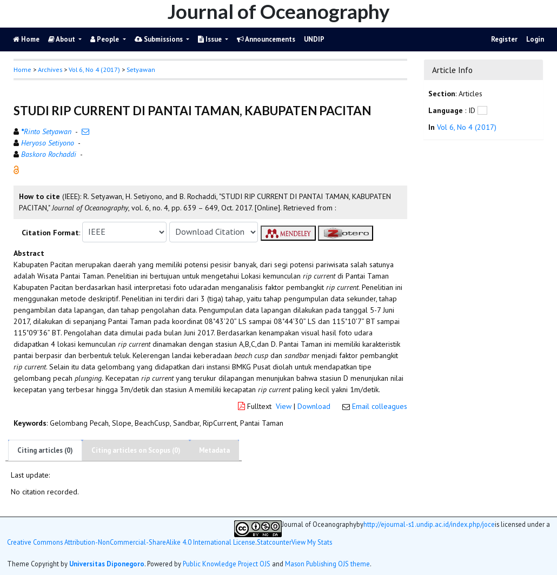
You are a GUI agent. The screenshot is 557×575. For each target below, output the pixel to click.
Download (313, 406)
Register (504, 39)
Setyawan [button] (141, 69)
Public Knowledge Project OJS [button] (226, 563)
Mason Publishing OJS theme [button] (327, 563)
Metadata (214, 450)
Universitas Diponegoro (106, 563)
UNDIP (314, 39)
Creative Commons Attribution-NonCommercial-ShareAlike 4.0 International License (131, 542)
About (62, 39)
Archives (50, 69)
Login (535, 39)
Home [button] (22, 69)
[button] (16, 169)
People (105, 39)
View (283, 406)
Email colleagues (379, 406)
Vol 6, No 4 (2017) (94, 69)
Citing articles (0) (45, 450)
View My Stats (311, 542)
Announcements (266, 39)
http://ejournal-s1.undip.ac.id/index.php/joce (429, 524)
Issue (210, 39)
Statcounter (274, 542)
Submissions (159, 39)
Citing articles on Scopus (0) (136, 450)
